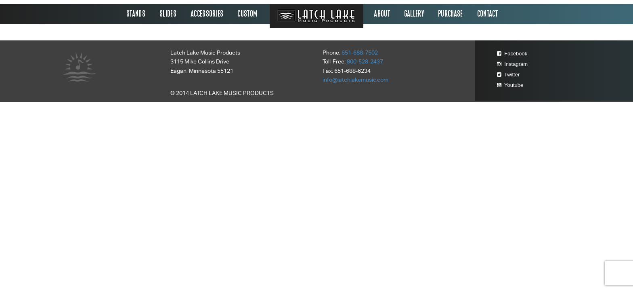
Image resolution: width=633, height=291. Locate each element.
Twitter (508, 75)
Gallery (414, 14)
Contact (488, 14)
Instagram (512, 64)
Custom (248, 14)
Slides (168, 14)
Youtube (510, 85)
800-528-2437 (365, 61)
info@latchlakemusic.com (355, 79)
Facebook (512, 54)
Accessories (207, 14)
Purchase (450, 14)
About (382, 14)
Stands (136, 14)
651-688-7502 (360, 52)
